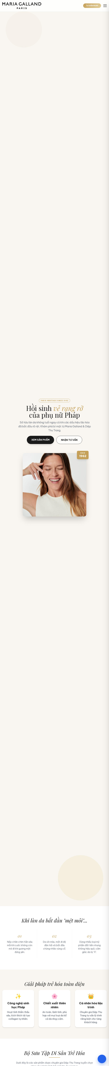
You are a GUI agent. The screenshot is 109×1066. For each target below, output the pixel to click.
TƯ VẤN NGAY (92, 6)
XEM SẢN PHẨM (40, 439)
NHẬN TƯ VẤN (69, 439)
